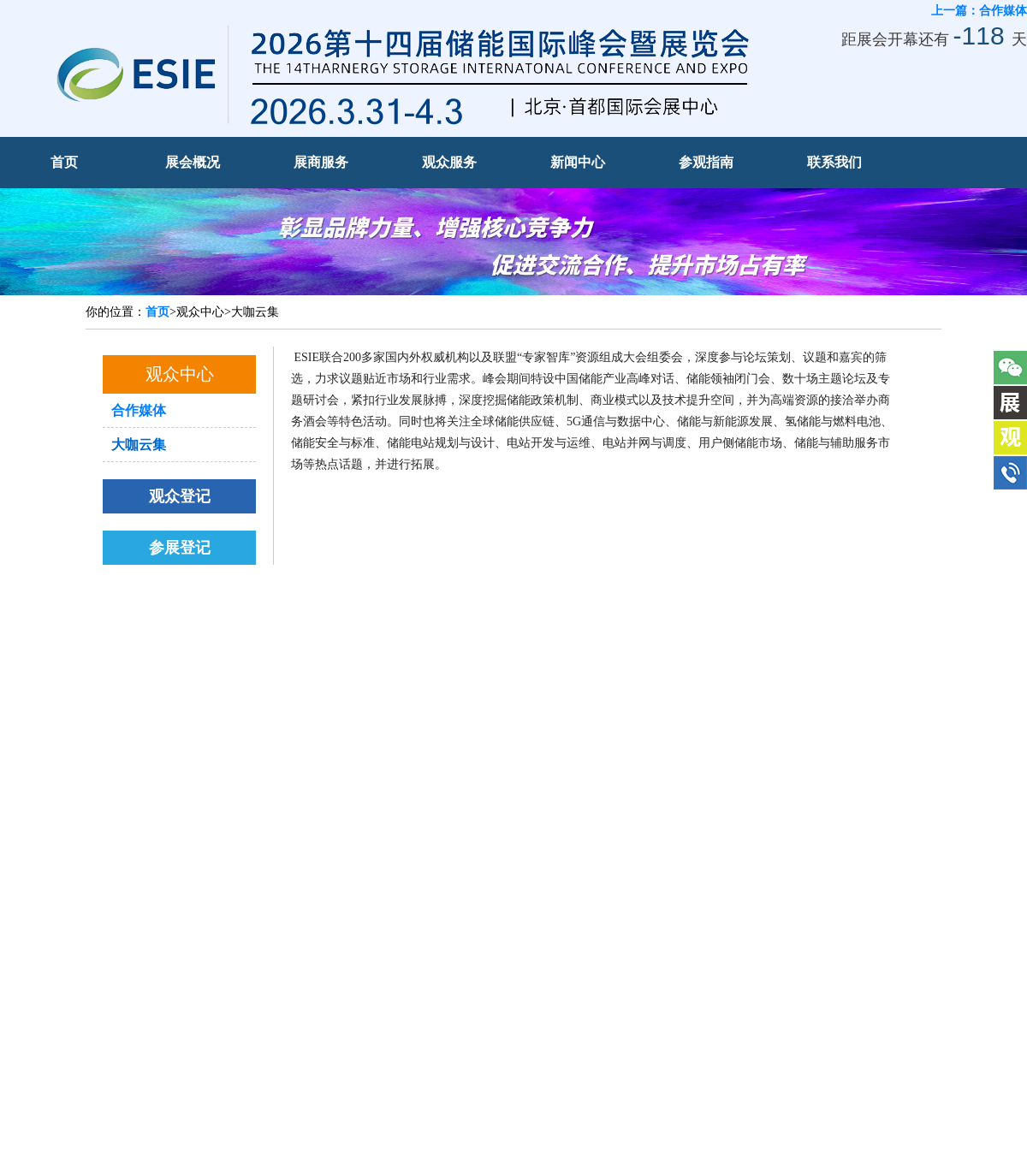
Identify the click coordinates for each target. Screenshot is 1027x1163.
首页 (64, 162)
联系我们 (834, 162)
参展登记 (180, 547)
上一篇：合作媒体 (979, 10)
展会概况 (192, 162)
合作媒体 (138, 410)
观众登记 (180, 496)
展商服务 (321, 162)
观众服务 (449, 162)
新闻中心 (577, 162)
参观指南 (706, 162)
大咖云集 (138, 444)
